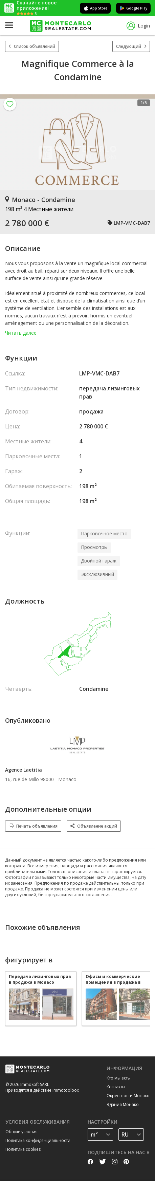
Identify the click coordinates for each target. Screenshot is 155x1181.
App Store (95, 8)
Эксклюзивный (97, 574)
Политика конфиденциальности (37, 1140)
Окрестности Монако (128, 1096)
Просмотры (94, 547)
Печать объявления (33, 826)
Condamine (94, 689)
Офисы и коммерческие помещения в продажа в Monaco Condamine (113, 979)
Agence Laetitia (23, 770)
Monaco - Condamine (40, 200)
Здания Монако (123, 1104)
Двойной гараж (98, 560)
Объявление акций (93, 826)
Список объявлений (32, 46)
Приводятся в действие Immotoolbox (42, 1090)
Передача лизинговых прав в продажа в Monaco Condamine (40, 979)
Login (138, 26)
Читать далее (21, 333)
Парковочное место (104, 533)
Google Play (133, 8)
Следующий (131, 46)
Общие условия (21, 1131)
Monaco (67, 779)
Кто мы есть (118, 1078)
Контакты (116, 1087)
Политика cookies (23, 1149)
